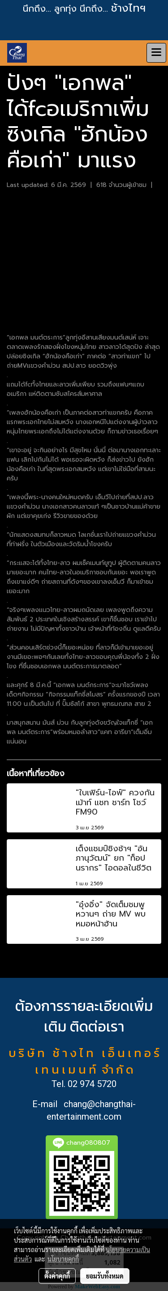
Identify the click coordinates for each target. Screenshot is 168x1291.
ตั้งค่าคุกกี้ (57, 1276)
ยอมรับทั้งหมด (105, 1276)
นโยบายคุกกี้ (63, 1259)
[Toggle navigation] (156, 53)
